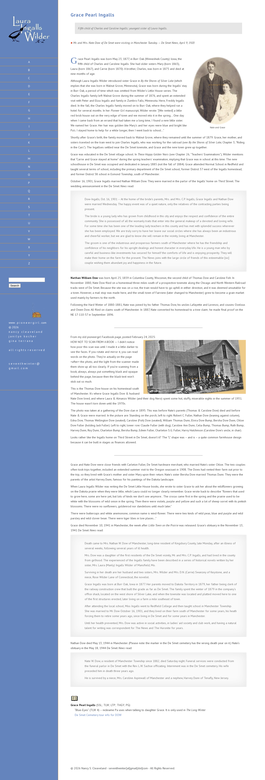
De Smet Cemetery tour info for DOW (98, 715)
